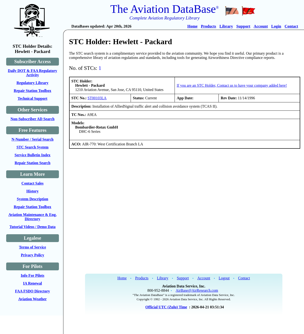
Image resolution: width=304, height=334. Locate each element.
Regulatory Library (32, 83)
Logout (224, 278)
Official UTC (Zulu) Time (166, 307)
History (32, 191)
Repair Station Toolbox (32, 91)
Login (276, 26)
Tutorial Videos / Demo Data (33, 227)
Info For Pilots (32, 275)
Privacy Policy (32, 255)
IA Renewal (32, 283)
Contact (291, 26)
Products (208, 26)
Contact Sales (32, 183)
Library (226, 26)
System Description (32, 199)
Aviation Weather (32, 299)
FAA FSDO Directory (32, 291)
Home (192, 26)
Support (243, 26)
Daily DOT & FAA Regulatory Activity (32, 73)
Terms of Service (32, 247)
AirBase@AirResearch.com (197, 290)
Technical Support (32, 98)
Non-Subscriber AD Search (32, 119)
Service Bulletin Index (32, 155)
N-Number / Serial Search (32, 139)
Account (261, 26)
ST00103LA (97, 98)
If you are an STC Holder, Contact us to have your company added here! (232, 85)
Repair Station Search (33, 163)
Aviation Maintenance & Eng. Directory (32, 217)
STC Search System (32, 147)
